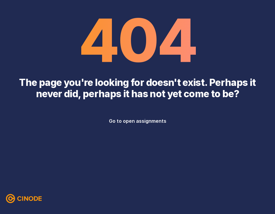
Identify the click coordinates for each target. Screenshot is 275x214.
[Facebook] (241, 198)
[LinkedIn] (265, 198)
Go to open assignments (137, 121)
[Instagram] (253, 198)
